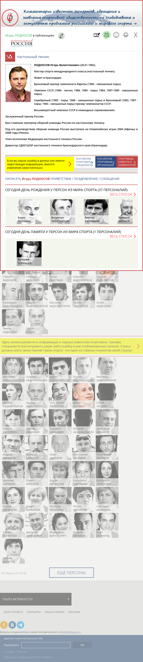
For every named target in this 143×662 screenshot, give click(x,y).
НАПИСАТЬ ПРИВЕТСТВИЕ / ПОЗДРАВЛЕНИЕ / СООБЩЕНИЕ (62, 181)
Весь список (121, 196)
